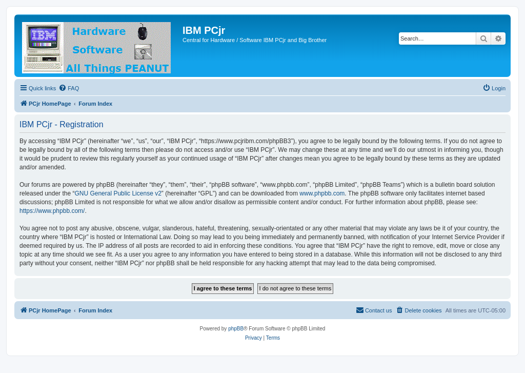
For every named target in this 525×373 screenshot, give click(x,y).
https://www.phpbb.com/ (52, 210)
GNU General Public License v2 (117, 193)
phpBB (236, 328)
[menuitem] (68, 88)
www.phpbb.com (322, 193)
